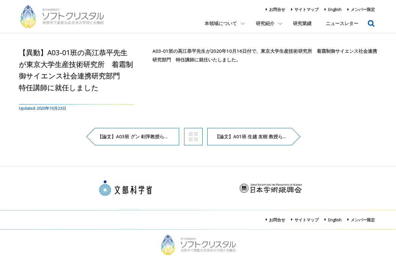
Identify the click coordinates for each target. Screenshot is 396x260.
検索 (371, 19)
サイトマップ (307, 9)
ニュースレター (342, 23)
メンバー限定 (363, 9)
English (335, 9)
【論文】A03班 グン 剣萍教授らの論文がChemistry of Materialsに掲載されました (138, 136)
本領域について (220, 23)
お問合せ (277, 9)
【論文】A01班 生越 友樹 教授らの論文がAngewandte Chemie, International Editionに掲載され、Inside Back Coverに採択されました (253, 136)
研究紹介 (265, 23)
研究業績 (302, 23)
